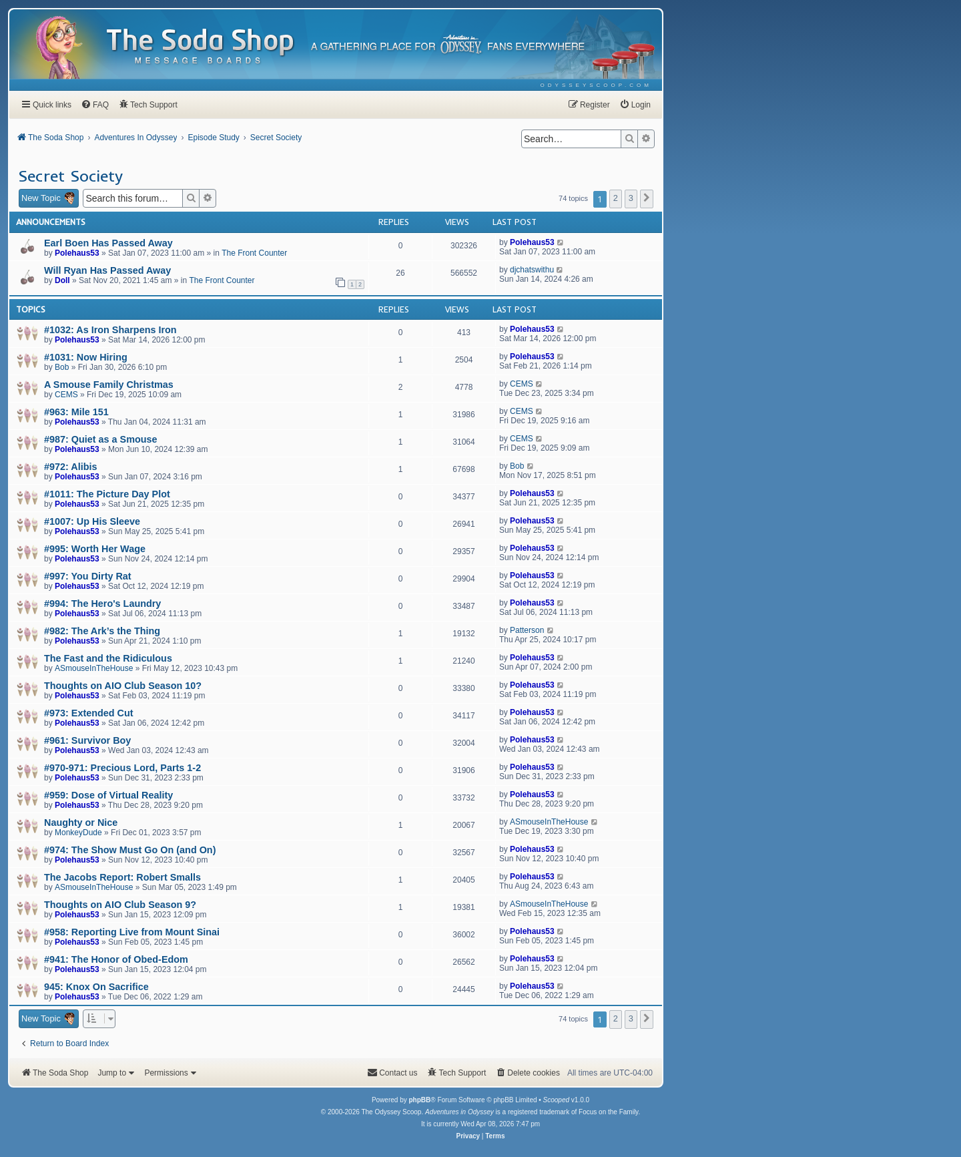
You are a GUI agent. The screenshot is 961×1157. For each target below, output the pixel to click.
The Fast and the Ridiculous (108, 658)
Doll (62, 280)
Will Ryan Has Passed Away (107, 270)
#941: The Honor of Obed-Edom (116, 959)
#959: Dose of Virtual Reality (108, 795)
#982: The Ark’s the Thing (102, 631)
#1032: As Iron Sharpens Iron (110, 329)
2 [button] (615, 198)
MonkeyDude (78, 832)
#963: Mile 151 (76, 412)
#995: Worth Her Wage (94, 548)
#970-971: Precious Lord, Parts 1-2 (122, 767)
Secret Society (70, 176)
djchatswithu (532, 269)
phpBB (419, 1100)
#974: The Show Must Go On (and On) (130, 850)
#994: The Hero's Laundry (102, 603)
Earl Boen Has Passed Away (108, 243)
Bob (62, 367)
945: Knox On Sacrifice (96, 986)
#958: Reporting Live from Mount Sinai (132, 932)
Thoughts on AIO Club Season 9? (120, 904)
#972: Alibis (70, 466)
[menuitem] (596, 85)
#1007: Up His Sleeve (92, 521)
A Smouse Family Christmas (109, 384)
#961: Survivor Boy (87, 740)
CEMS (66, 394)
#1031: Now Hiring (85, 357)
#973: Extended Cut (88, 713)
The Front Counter (254, 253)
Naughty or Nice (80, 822)
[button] (646, 199)
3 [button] (631, 198)
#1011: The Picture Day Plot (107, 494)
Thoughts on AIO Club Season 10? (123, 685)
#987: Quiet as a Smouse (100, 439)
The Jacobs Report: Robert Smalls (122, 877)
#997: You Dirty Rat (87, 576)
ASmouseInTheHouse (94, 668)
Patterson (527, 630)
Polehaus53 (77, 253)
